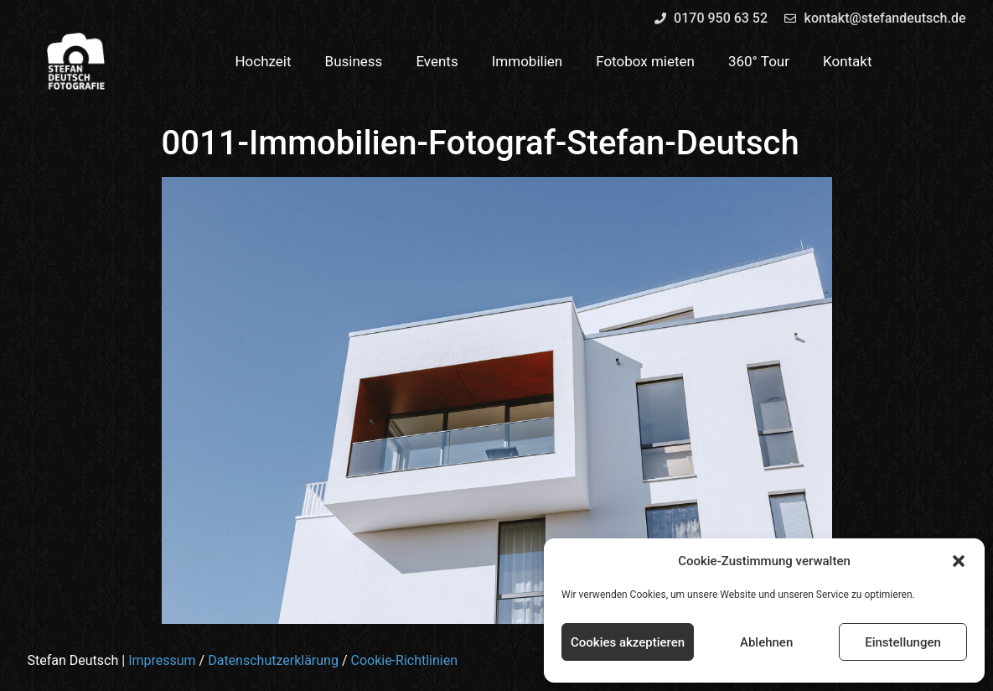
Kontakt (847, 61)
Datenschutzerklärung (273, 660)
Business (354, 61)
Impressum (162, 660)
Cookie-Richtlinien (404, 660)
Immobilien (527, 61)
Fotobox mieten (645, 61)
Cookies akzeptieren (628, 642)
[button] (958, 561)
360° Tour (758, 61)
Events (437, 61)
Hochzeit (263, 61)
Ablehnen (766, 642)
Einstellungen (903, 642)
